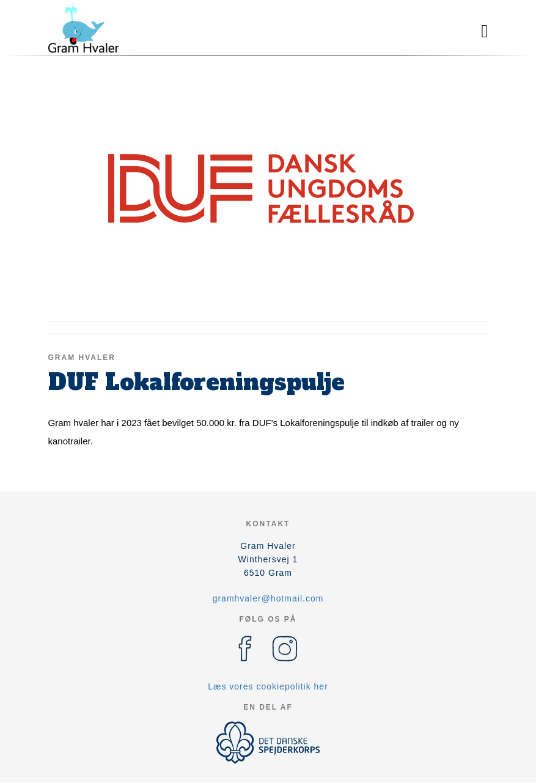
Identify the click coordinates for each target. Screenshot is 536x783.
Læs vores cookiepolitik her (268, 686)
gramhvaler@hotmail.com (268, 598)
